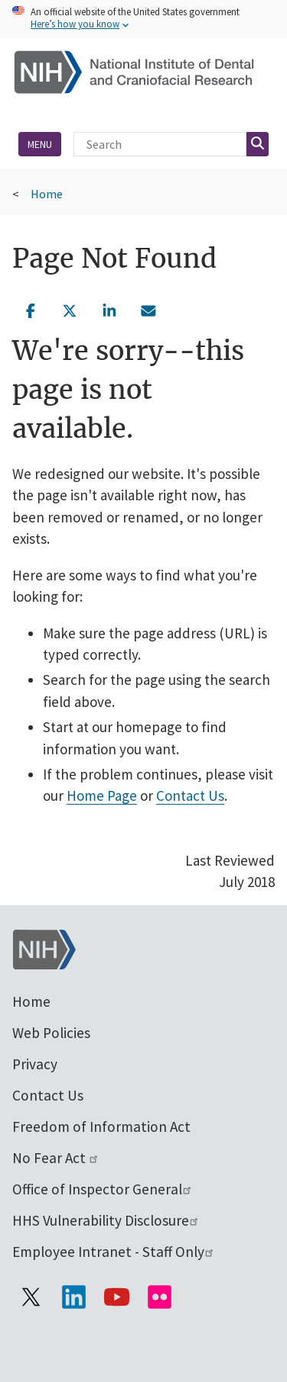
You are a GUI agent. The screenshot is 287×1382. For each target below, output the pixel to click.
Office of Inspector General (102, 1189)
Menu (40, 144)
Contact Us (190, 795)
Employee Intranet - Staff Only (113, 1251)
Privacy (34, 1064)
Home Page (102, 795)
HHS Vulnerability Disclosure (106, 1220)
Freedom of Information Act (101, 1126)
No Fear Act (55, 1158)
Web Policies (51, 1033)
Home (47, 193)
